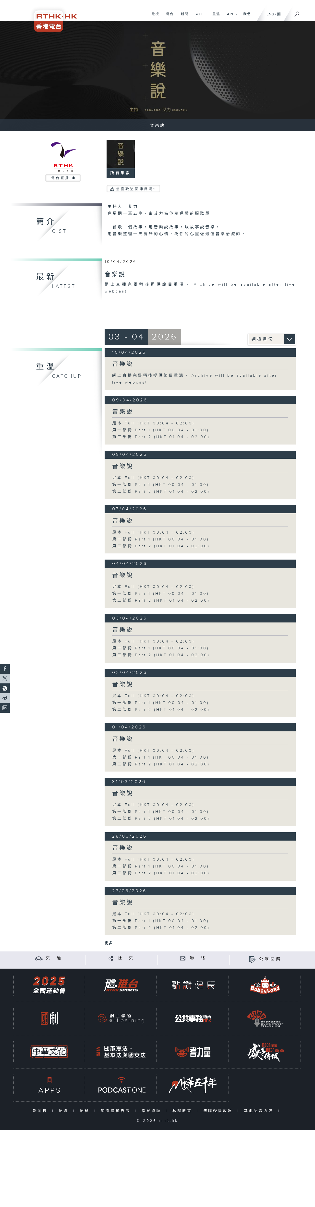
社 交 (126, 958)
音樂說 (122, 364)
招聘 (65, 1111)
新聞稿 (41, 1111)
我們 (245, 16)
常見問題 (152, 1111)
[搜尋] (297, 12)
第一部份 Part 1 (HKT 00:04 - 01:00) (160, 430)
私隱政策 (183, 1111)
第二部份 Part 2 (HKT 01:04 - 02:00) (161, 437)
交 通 (54, 958)
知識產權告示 (117, 1111)
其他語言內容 (260, 1111)
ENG (270, 14)
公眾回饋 (270, 959)
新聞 (183, 16)
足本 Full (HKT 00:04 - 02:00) (153, 423)
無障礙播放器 (219, 1111)
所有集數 (120, 173)
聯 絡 (198, 958)
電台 (168, 16)
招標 (86, 1111)
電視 (153, 16)
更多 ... (110, 943)
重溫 (214, 16)
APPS (230, 16)
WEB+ (199, 16)
